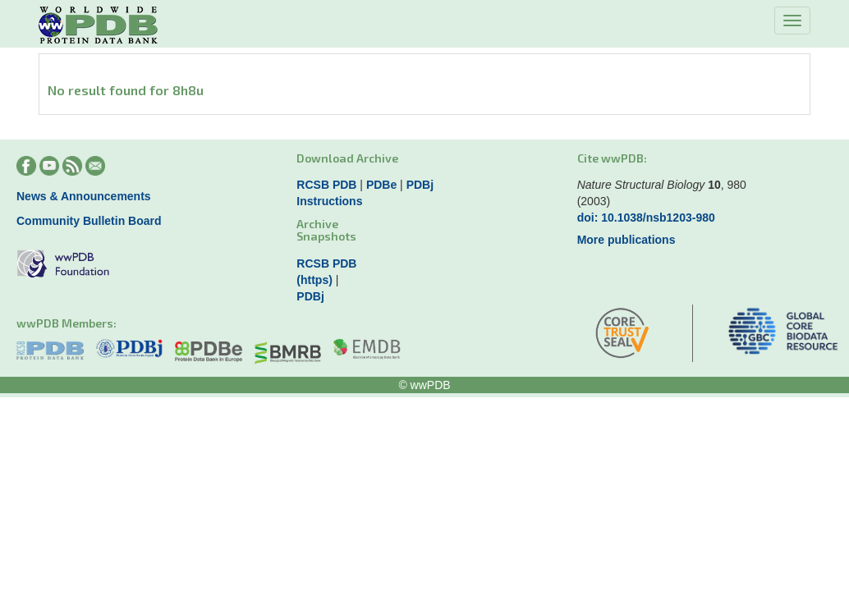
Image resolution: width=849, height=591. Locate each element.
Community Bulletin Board (89, 220)
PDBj (420, 184)
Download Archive (347, 158)
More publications (626, 239)
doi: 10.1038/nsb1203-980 (646, 217)
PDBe (381, 184)
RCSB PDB (326, 184)
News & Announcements (83, 196)
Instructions (329, 201)
